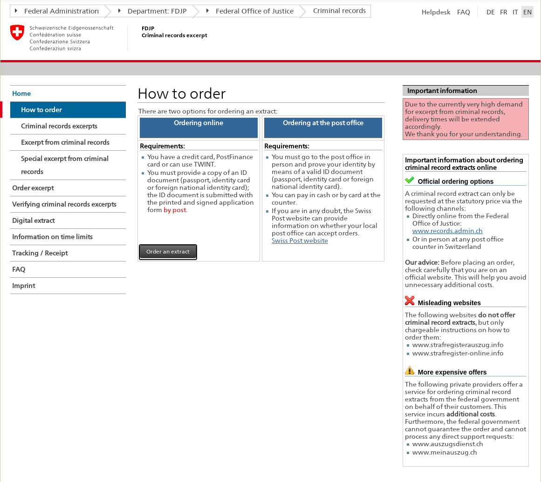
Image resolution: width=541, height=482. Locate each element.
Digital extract (33, 220)
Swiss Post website (300, 240)
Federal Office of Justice (250, 11)
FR (503, 12)
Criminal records (339, 11)
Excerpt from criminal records (65, 142)
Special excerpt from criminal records (65, 165)
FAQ (463, 12)
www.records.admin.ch (447, 230)
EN (527, 12)
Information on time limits (52, 237)
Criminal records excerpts (59, 126)
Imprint (23, 285)
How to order (41, 110)
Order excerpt (33, 188)
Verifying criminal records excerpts (64, 204)
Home (21, 93)
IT (515, 12)
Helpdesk (436, 12)
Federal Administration (57, 11)
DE (490, 12)
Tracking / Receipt (40, 253)
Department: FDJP (152, 11)
